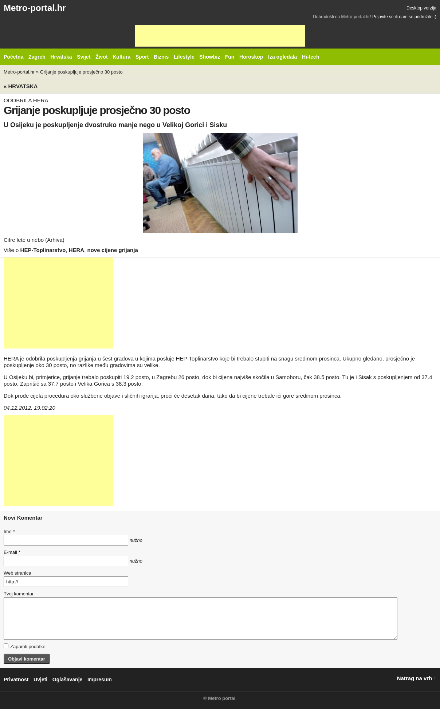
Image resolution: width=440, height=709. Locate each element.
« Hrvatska (21, 86)
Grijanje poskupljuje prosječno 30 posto (81, 72)
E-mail (12, 552)
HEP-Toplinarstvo (43, 250)
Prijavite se (383, 16)
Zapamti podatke (25, 646)
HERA (77, 250)
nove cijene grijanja (112, 250)
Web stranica (17, 573)
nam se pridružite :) (417, 16)
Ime (9, 531)
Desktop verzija (421, 8)
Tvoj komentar (19, 593)
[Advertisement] (220, 36)
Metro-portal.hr (35, 8)
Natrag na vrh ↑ (416, 678)
